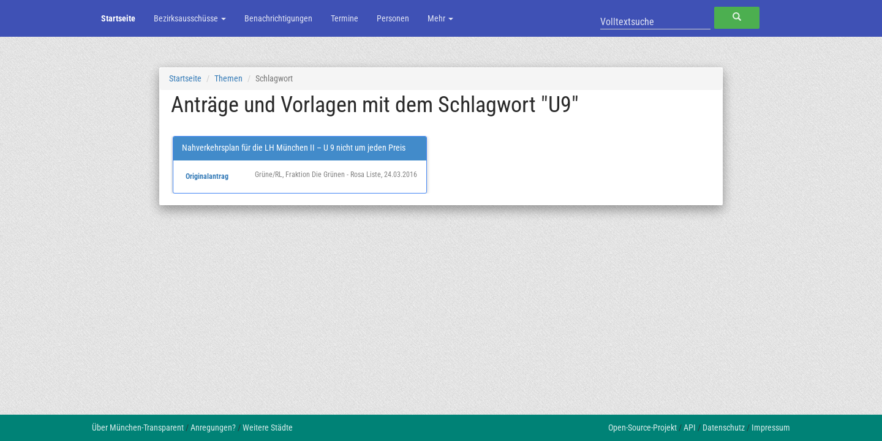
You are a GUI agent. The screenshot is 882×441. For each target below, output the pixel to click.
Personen (393, 18)
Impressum (771, 427)
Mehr (440, 18)
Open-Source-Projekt (642, 427)
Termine (344, 18)
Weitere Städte (268, 427)
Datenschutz (724, 427)
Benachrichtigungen (278, 18)
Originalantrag (207, 176)
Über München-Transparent (138, 427)
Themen (228, 78)
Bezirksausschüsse (190, 18)
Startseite (118, 18)
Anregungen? (213, 427)
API (690, 427)
